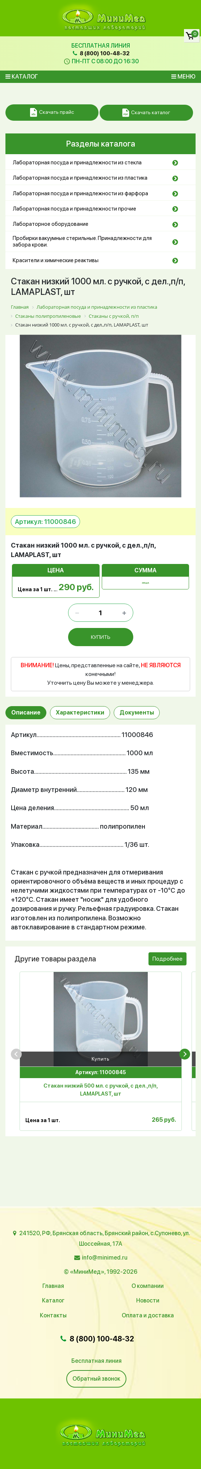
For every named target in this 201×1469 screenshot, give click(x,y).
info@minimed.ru (104, 1257)
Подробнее (167, 958)
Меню (183, 76)
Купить (101, 1058)
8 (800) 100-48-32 (100, 53)
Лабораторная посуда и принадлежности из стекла (77, 162)
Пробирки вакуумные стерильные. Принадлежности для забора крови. (82, 241)
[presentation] (16, 1052)
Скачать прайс (52, 112)
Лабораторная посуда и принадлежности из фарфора (80, 193)
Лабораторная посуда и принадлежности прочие (74, 208)
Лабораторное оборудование (50, 224)
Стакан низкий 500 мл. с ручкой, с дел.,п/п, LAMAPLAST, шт (100, 1088)
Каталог (21, 76)
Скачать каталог (146, 112)
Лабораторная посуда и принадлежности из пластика (80, 178)
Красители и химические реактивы (56, 260)
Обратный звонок (96, 1378)
